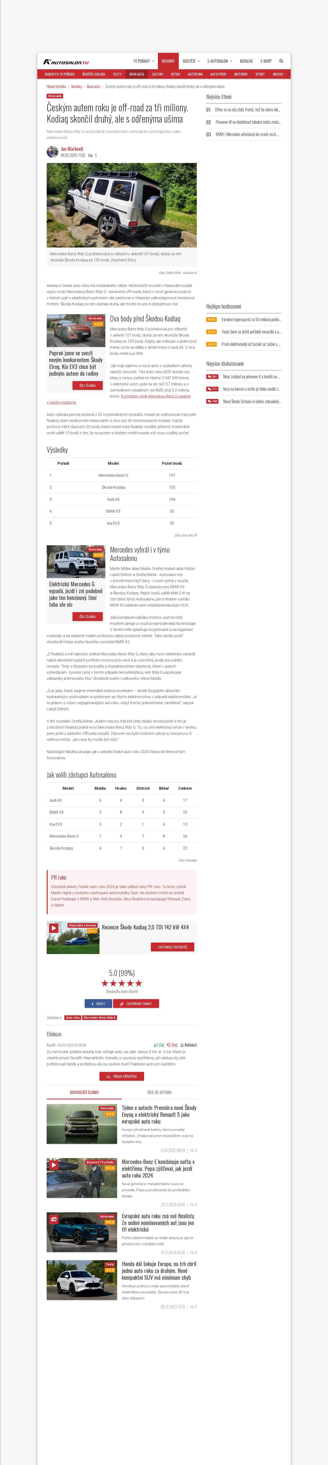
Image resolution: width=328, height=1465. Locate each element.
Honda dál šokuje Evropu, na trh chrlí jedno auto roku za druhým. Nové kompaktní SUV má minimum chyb (159, 1270)
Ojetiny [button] (157, 74)
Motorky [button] (241, 74)
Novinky (76, 86)
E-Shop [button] (266, 61)
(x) (159, 1045)
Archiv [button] (278, 74)
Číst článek (88, 385)
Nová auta (93, 86)
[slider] (122, 982)
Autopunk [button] (195, 74)
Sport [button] (260, 74)
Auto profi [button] (218, 74)
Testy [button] (117, 74)
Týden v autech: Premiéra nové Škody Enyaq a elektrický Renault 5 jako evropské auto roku (159, 1114)
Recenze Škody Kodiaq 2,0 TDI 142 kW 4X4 (145, 927)
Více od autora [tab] (159, 1092)
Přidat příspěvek (122, 1076)
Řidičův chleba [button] (94, 74)
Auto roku (73, 1017)
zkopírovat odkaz (136, 1003)
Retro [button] (175, 74)
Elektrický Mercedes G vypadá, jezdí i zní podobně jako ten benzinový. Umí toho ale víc (76, 594)
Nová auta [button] (137, 74)
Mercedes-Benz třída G (99, 1017)
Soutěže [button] (191, 61)
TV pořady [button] (143, 61)
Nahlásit (188, 1045)
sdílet (98, 1003)
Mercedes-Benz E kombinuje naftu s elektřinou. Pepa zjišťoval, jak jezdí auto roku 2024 (158, 1168)
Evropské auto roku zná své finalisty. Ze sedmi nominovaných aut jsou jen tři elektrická (158, 1222)
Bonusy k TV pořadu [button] (60, 74)
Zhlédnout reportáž (172, 946)
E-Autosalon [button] (220, 61)
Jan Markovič (72, 148)
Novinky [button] (168, 61)
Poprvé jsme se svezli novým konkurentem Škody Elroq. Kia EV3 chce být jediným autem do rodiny (76, 362)
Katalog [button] (246, 61)
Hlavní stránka (56, 86)
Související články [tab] (84, 1092)
